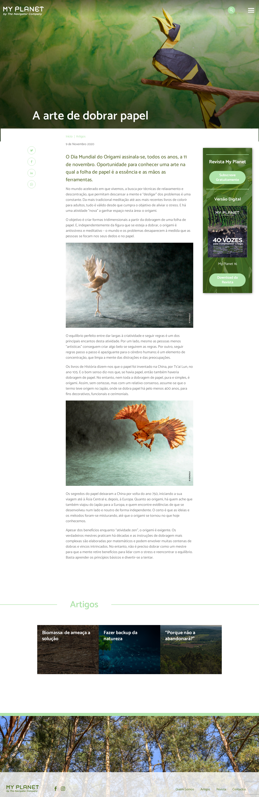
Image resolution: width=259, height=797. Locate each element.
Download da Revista (227, 280)
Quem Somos (185, 789)
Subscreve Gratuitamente (227, 177)
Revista (221, 789)
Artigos (205, 789)
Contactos (239, 789)
